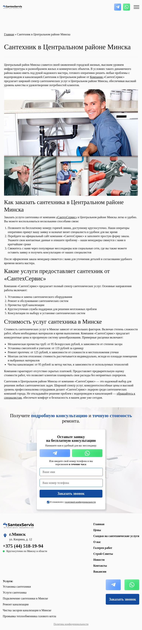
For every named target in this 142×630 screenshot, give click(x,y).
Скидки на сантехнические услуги (116, 536)
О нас (97, 541)
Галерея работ (102, 547)
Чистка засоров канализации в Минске (27, 610)
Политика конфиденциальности (71, 624)
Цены (97, 530)
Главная (9, 34)
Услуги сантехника (14, 592)
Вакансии (99, 571)
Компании (96, 77)
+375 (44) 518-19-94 (23, 546)
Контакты (100, 565)
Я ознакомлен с (73, 502)
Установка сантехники (17, 586)
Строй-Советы (103, 553)
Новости (99, 559)
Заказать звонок (122, 599)
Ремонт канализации (16, 604)
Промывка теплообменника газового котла (29, 616)
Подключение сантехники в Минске (25, 598)
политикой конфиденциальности (80, 502)
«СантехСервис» (66, 217)
